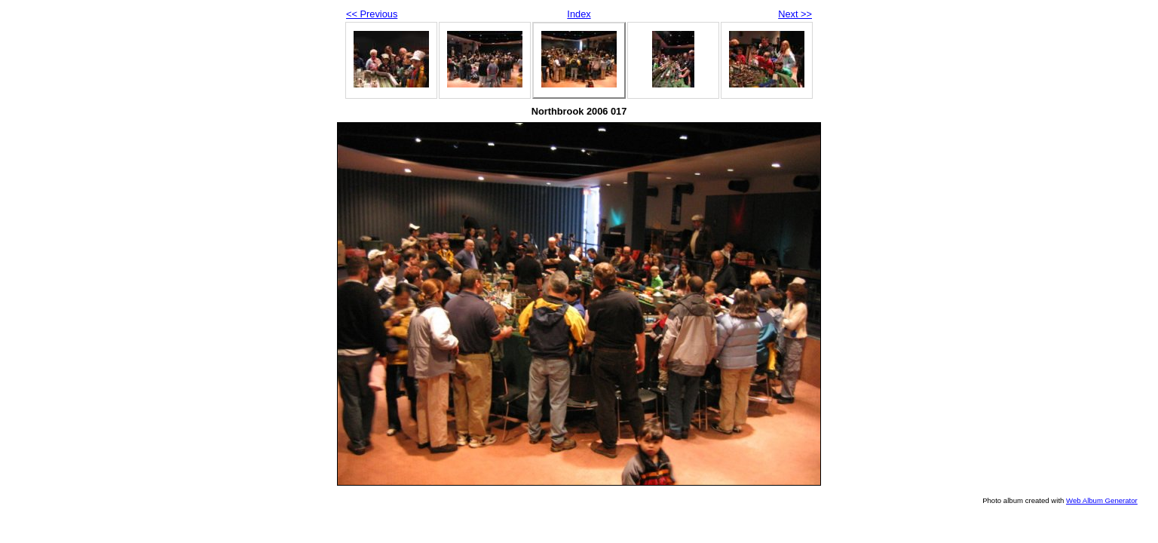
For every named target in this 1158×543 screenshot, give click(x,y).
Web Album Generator (1102, 500)
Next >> (795, 14)
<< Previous (371, 14)
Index (578, 14)
